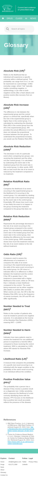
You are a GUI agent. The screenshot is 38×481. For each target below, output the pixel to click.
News (33, 18)
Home (2, 462)
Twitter (24, 462)
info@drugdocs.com (15, 462)
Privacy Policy (33, 462)
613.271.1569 (13, 464)
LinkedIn (25, 464)
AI (26, 18)
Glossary (3, 472)
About (2, 470)
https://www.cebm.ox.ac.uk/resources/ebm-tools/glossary (21, 443)
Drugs (2, 464)
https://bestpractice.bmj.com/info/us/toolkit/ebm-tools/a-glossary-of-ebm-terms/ (21, 430)
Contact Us (4, 475)
